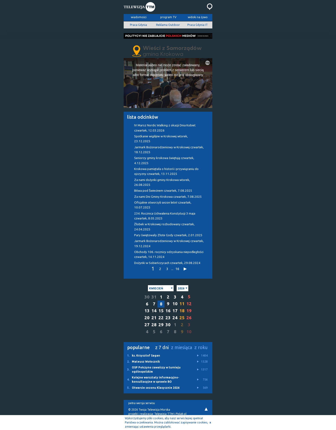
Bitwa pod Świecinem (163, 190)
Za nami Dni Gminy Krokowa (168, 196)
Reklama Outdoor (168, 24)
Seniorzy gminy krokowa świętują (164, 160)
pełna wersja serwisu (141, 403)
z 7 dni (162, 347)
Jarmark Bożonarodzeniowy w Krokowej (169, 150)
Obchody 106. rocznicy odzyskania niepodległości (168, 254)
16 (177, 269)
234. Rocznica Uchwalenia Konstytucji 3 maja (164, 216)
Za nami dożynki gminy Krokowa (162, 182)
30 (147, 297)
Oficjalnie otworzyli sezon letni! (162, 205)
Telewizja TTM (164, 413)
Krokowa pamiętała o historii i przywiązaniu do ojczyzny (166, 171)
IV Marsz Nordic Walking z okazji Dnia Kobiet (165, 128)
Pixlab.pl (181, 413)
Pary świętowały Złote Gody (168, 235)
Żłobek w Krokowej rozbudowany (164, 226)
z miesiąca (181, 347)
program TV (168, 17)
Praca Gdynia (138, 24)
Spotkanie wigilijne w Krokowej (161, 139)
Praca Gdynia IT (197, 24)
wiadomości (139, 17)
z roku (201, 347)
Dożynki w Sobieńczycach (167, 263)
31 (154, 297)
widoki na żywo (198, 17)
